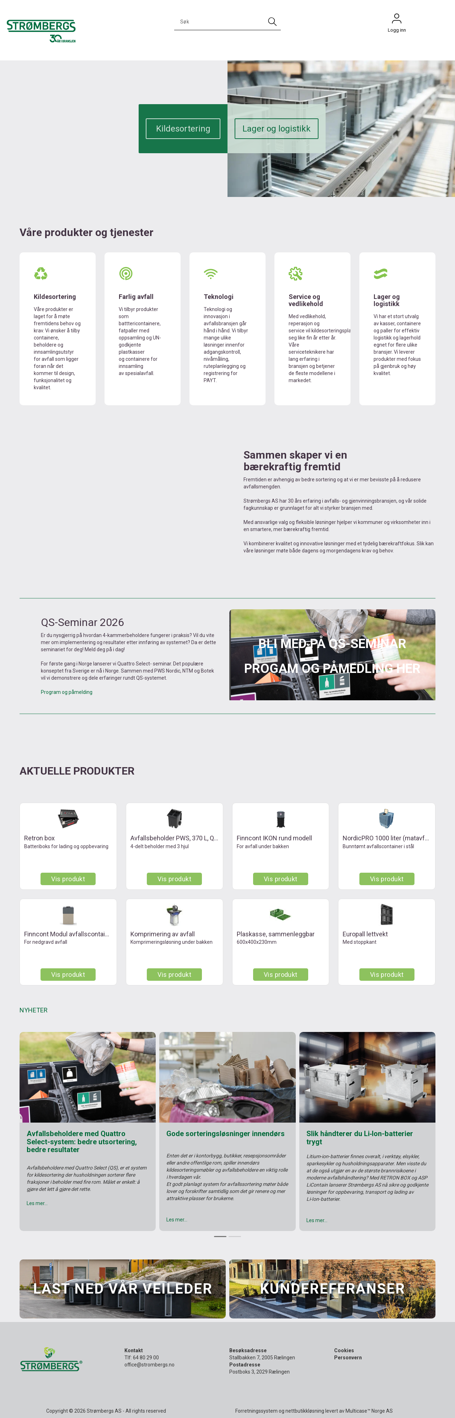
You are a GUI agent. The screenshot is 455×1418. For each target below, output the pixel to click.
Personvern (348, 1357)
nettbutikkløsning (304, 1411)
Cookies (344, 1350)
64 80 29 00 (146, 1357)
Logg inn (396, 20)
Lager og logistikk (276, 129)
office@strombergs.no (149, 1365)
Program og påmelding (66, 692)
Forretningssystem (256, 1411)
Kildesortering (183, 129)
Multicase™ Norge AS (369, 1411)
